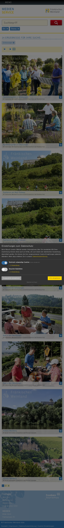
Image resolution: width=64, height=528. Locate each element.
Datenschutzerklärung (39, 256)
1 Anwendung (14, 265)
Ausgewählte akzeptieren (11, 278)
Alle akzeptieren (54, 278)
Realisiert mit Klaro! (32, 282)
